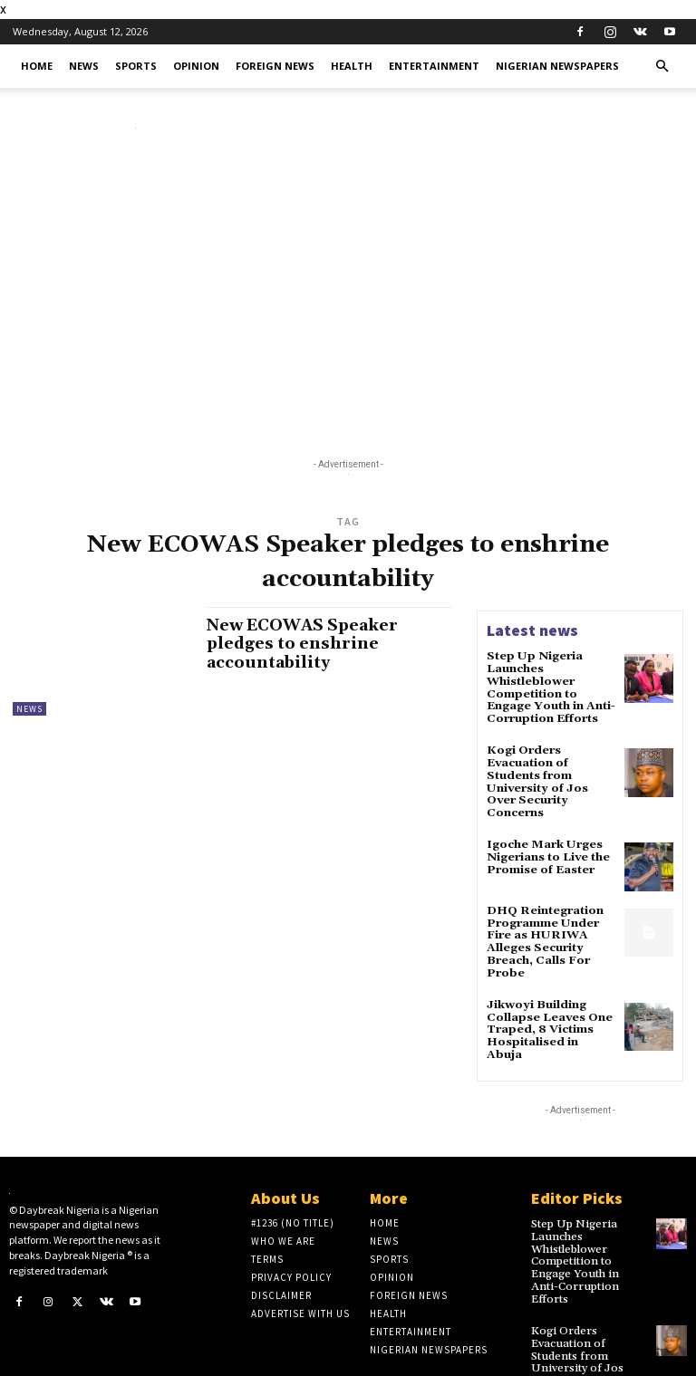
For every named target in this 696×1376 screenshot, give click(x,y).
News (84, 65)
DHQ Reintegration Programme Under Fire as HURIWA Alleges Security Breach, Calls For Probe (544, 921)
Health (351, 65)
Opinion (196, 65)
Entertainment (434, 65)
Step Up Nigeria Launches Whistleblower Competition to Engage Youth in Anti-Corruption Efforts (550, 686)
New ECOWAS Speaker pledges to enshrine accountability (306, 643)
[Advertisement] (348, 291)
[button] (661, 66)
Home (37, 65)
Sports (136, 65)
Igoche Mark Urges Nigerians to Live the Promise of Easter (546, 837)
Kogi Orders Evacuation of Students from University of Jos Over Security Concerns (550, 771)
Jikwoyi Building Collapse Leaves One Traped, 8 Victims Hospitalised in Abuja (549, 1000)
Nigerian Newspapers (557, 65)
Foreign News (275, 65)
